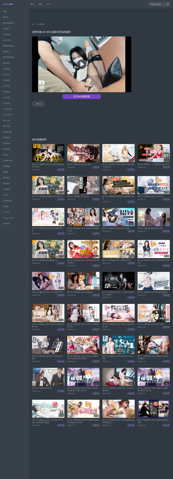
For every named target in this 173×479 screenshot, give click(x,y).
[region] (14, 243)
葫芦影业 (6, 178)
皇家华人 (6, 52)
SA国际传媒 (8, 161)
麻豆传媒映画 (8, 23)
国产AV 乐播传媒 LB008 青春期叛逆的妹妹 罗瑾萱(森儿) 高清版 (83, 421)
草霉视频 (6, 138)
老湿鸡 (5, 17)
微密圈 (5, 172)
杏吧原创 (6, 92)
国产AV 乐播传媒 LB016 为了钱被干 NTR (47, 292)
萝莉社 (5, 155)
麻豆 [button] (33, 4)
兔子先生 (6, 86)
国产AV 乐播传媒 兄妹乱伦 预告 (79, 164)
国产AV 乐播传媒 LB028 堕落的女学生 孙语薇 (117, 357)
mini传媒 (6, 97)
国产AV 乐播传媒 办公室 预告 (78, 196)
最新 (5, 11)
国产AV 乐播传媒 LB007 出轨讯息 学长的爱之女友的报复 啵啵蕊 (47, 421)
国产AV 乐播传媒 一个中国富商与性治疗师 (153, 164)
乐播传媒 (6, 69)
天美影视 (6, 189)
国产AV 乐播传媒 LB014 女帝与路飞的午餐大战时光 (83, 261)
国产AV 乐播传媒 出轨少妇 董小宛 (150, 196)
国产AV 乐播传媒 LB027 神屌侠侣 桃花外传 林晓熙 (153, 357)
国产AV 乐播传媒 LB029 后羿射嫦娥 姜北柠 (47, 229)
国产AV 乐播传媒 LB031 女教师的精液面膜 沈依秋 (83, 229)
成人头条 (6, 75)
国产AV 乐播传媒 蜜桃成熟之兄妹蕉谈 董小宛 (118, 197)
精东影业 (6, 63)
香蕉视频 (6, 166)
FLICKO (6, 212)
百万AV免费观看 (81, 96)
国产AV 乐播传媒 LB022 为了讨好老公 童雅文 (47, 357)
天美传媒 (6, 34)
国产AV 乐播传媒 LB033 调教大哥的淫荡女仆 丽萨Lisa (118, 165)
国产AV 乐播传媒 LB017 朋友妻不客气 (116, 260)
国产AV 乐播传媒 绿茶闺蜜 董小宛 (44, 260)
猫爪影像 (6, 149)
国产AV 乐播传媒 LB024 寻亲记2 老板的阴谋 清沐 (83, 325)
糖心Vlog (6, 120)
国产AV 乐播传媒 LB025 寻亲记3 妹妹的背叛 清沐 (48, 325)
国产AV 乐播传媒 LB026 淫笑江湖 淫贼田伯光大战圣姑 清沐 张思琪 (82, 357)
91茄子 (6, 195)
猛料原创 (6, 183)
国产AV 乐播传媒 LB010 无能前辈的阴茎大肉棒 (154, 421)
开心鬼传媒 (7, 109)
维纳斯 (5, 206)
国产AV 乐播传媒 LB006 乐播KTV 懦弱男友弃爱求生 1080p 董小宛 (82, 389)
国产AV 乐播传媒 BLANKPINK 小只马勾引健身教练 (118, 389)
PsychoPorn (8, 115)
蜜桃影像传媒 (8, 46)
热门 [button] (49, 4)
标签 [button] (41, 4)
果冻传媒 (6, 143)
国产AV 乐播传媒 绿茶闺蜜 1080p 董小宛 (47, 196)
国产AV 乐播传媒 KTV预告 (42, 388)
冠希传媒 (6, 223)
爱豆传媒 (6, 126)
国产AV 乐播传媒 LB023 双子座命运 (151, 324)
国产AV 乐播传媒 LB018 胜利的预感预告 (153, 292)
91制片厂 (6, 29)
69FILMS (6, 40)
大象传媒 (6, 103)
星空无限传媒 (8, 57)
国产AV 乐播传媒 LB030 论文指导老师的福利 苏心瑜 (48, 165)
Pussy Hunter (8, 218)
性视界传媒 (7, 132)
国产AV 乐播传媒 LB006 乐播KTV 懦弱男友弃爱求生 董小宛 (153, 389)
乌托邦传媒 (7, 201)
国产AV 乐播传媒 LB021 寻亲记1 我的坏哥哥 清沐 (118, 325)
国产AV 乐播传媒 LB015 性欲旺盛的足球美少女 (154, 261)
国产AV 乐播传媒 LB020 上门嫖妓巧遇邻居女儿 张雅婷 (118, 293)
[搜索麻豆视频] (159, 4)
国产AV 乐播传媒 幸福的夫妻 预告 (150, 228)
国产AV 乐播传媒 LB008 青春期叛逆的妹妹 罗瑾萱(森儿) (118, 421)
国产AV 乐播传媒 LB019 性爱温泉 (80, 292)
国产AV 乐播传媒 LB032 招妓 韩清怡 (116, 228)
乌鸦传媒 (6, 80)
